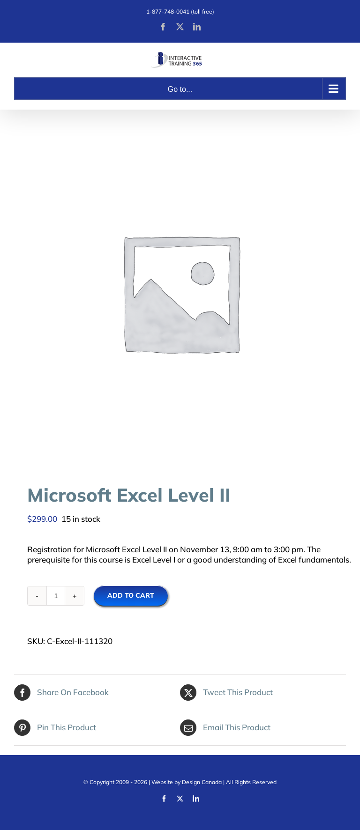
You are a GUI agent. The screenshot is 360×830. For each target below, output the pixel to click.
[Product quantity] (55, 595)
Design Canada (202, 782)
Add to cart (130, 595)
